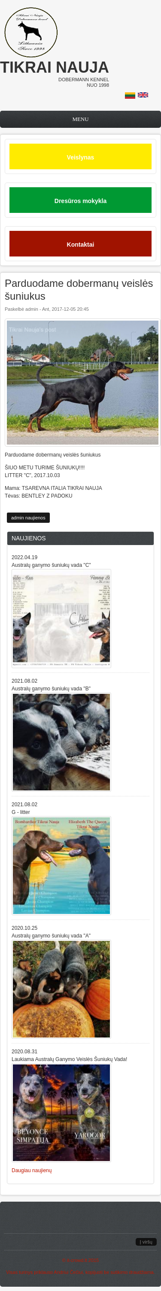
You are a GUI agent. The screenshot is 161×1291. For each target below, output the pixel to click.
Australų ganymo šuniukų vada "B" (51, 689)
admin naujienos (28, 517)
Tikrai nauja (54, 67)
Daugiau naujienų (32, 1170)
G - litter (21, 812)
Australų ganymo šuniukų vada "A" (51, 936)
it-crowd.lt (77, 1260)
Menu (80, 119)
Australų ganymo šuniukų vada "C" (51, 565)
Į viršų (146, 1241)
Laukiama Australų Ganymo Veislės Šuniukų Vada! (69, 1059)
